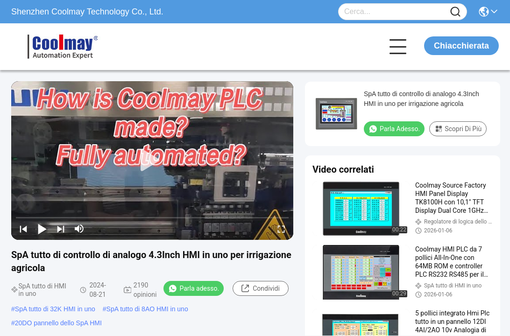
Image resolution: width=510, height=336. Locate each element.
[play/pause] (42, 229)
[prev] (23, 229)
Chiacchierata (461, 45)
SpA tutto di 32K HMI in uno (55, 309)
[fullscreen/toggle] (281, 229)
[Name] (455, 12)
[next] (60, 229)
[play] (152, 160)
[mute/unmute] (79, 229)
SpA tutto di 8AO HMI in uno (147, 309)
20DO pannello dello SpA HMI (58, 323)
